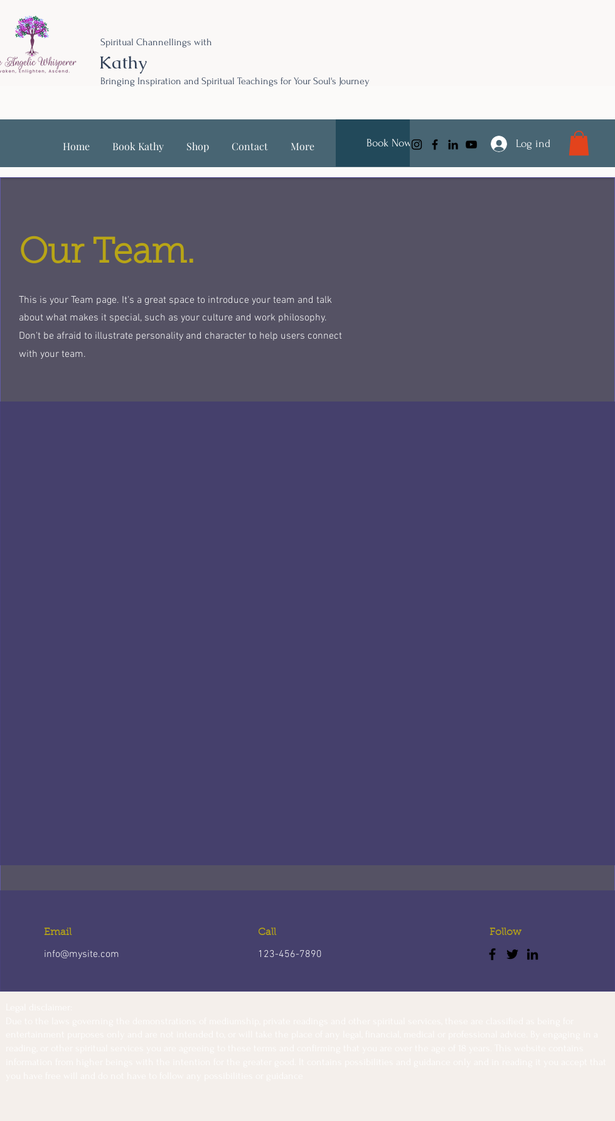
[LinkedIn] (453, 144)
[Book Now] (389, 143)
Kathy (123, 62)
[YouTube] (471, 144)
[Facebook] (435, 144)
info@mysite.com (81, 954)
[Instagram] (417, 144)
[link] (579, 143)
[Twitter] (512, 954)
